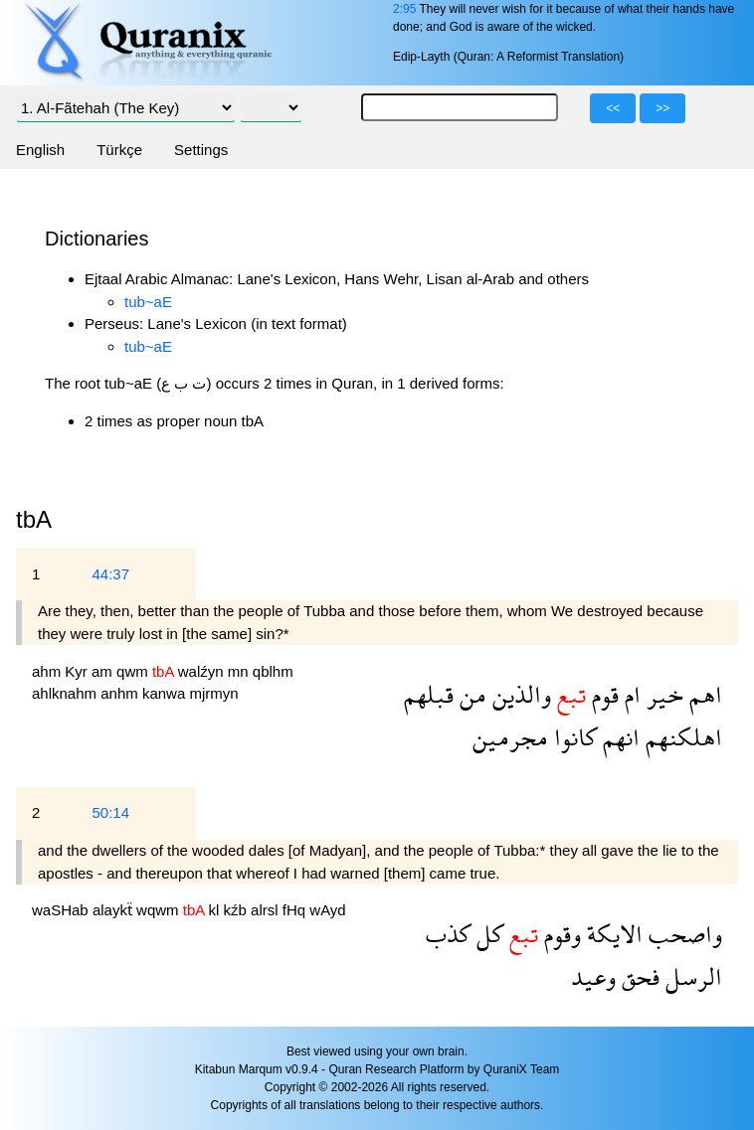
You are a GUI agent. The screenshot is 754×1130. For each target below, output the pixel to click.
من (470, 694)
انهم (618, 737)
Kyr (78, 671)
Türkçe (119, 149)
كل (487, 933)
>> (662, 108)
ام (630, 694)
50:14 (110, 812)
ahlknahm (66, 693)
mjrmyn (213, 693)
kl (216, 909)
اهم (702, 694)
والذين (518, 694)
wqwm (159, 909)
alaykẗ (114, 909)
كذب (448, 933)
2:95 (404, 9)
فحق (638, 976)
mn (240, 671)
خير (662, 694)
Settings (201, 149)
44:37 (110, 573)
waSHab (62, 909)
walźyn (203, 671)
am (104, 671)
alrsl (267, 909)
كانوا (572, 737)
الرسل (691, 976)
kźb (238, 909)
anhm (121, 693)
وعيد (593, 976)
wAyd (327, 909)
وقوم (559, 933)
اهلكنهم (681, 737)
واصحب (682, 933)
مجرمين (510, 737)
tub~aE (148, 301)
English (40, 149)
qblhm (273, 671)
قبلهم (429, 694)
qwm (134, 671)
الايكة (612, 933)
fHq (296, 909)
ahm (48, 671)
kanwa (166, 693)
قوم (602, 694)
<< (613, 108)
